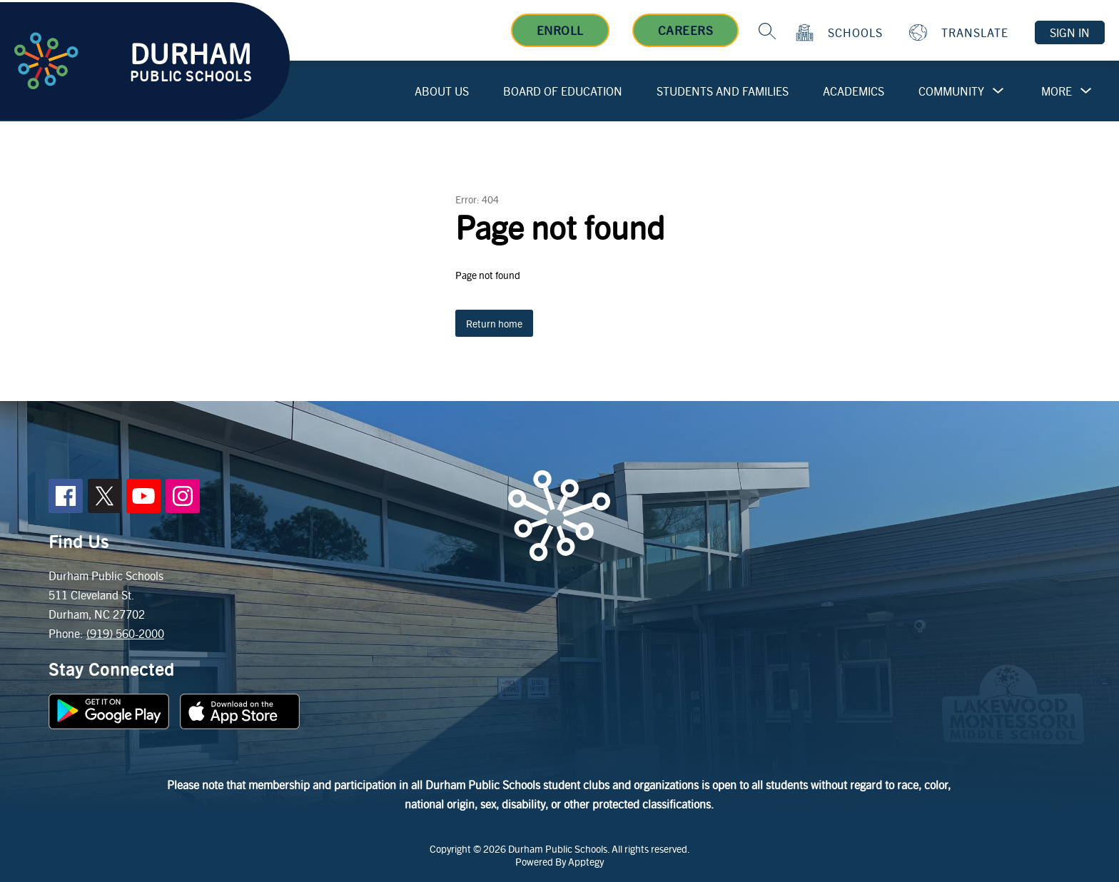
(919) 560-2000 (125, 633)
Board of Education (562, 90)
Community (951, 90)
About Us (442, 90)
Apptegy (586, 861)
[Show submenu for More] (1056, 91)
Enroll (560, 30)
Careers (686, 30)
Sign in (1070, 32)
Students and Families (723, 90)
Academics (853, 90)
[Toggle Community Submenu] (998, 91)
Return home (494, 323)
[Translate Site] (960, 32)
